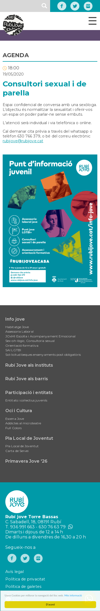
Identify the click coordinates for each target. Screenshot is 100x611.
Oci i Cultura (18, 410)
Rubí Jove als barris (26, 378)
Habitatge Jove (17, 327)
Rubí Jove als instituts (29, 365)
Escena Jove (14, 419)
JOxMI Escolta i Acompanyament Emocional (40, 336)
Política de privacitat (25, 579)
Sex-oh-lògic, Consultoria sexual (30, 341)
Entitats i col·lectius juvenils (26, 400)
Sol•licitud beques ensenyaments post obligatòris (43, 355)
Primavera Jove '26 (26, 461)
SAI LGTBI (13, 350)
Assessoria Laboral (19, 331)
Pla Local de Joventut (29, 438)
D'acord (51, 604)
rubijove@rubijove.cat (23, 141)
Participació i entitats (29, 392)
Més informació (74, 595)
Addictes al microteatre (23, 423)
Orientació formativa (21, 346)
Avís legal (14, 571)
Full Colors (13, 428)
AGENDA (16, 55)
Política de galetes (23, 586)
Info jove (15, 319)
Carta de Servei (17, 451)
